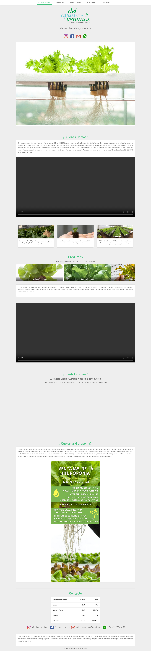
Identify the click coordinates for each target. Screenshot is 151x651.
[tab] (44, 2)
